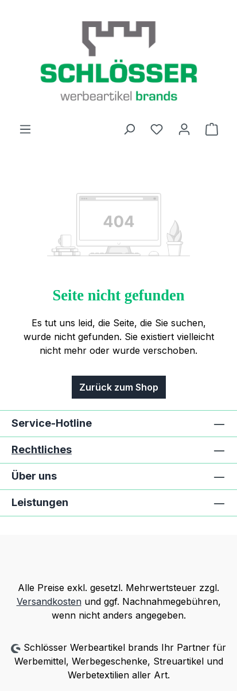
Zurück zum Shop (118, 387)
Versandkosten (49, 601)
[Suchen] (129, 128)
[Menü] (25, 128)
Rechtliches (41, 449)
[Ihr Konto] (184, 128)
